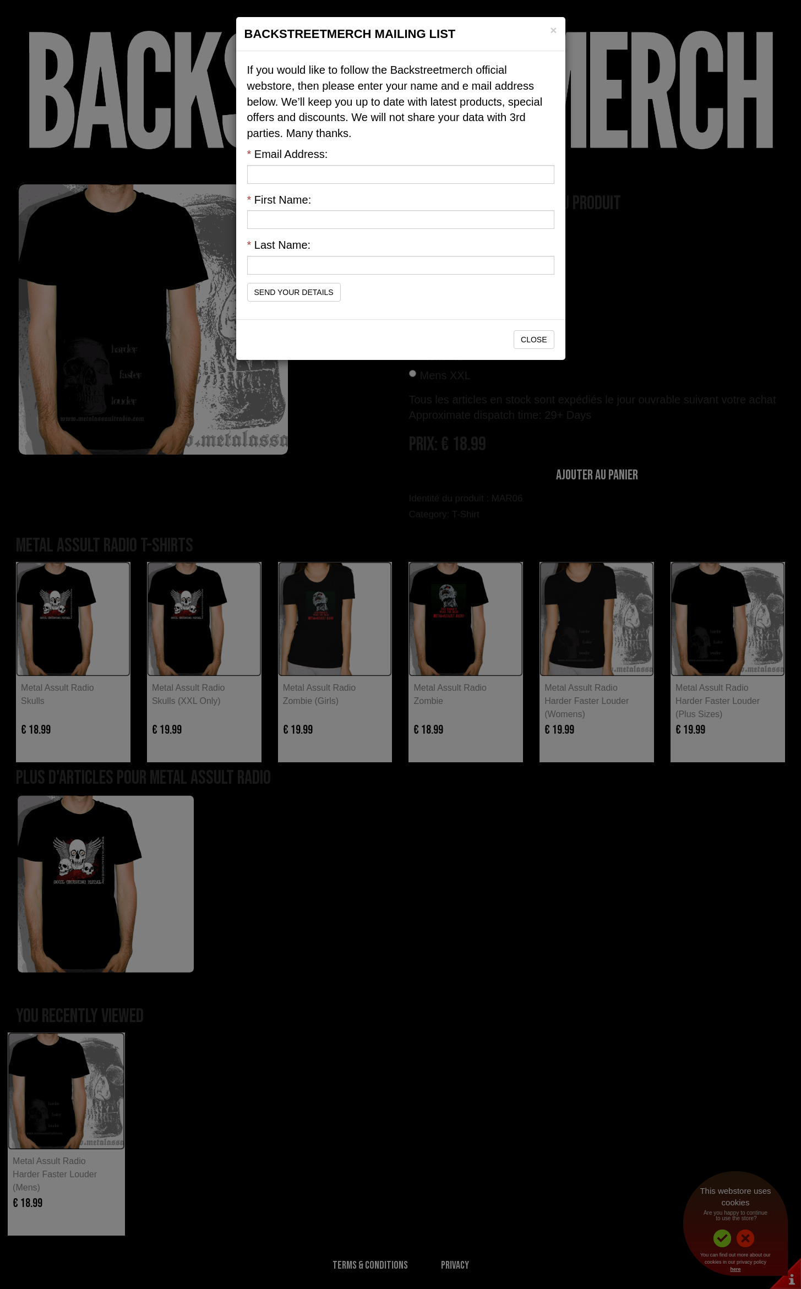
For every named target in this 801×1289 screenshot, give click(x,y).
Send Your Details (294, 292)
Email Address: (287, 154)
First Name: (279, 200)
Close (534, 339)
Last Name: (279, 245)
